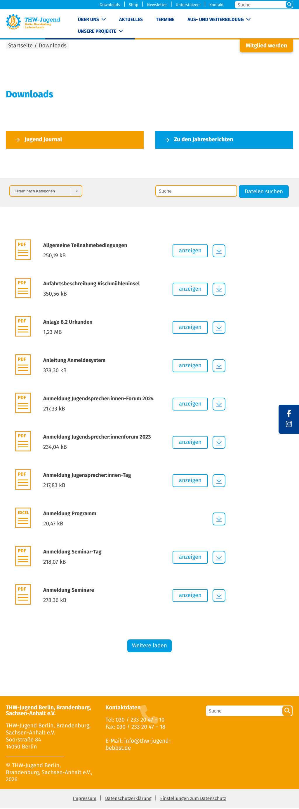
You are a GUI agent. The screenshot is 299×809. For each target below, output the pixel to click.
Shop (133, 4)
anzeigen (190, 252)
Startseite (20, 47)
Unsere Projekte (97, 31)
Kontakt (216, 4)
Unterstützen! (188, 4)
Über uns (88, 20)
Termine (165, 20)
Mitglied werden (266, 47)
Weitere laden (149, 647)
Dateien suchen (264, 192)
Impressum (84, 800)
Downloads (110, 4)
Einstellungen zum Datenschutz (193, 800)
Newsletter (157, 4)
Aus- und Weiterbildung (215, 20)
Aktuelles (131, 20)
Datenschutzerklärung (128, 800)
